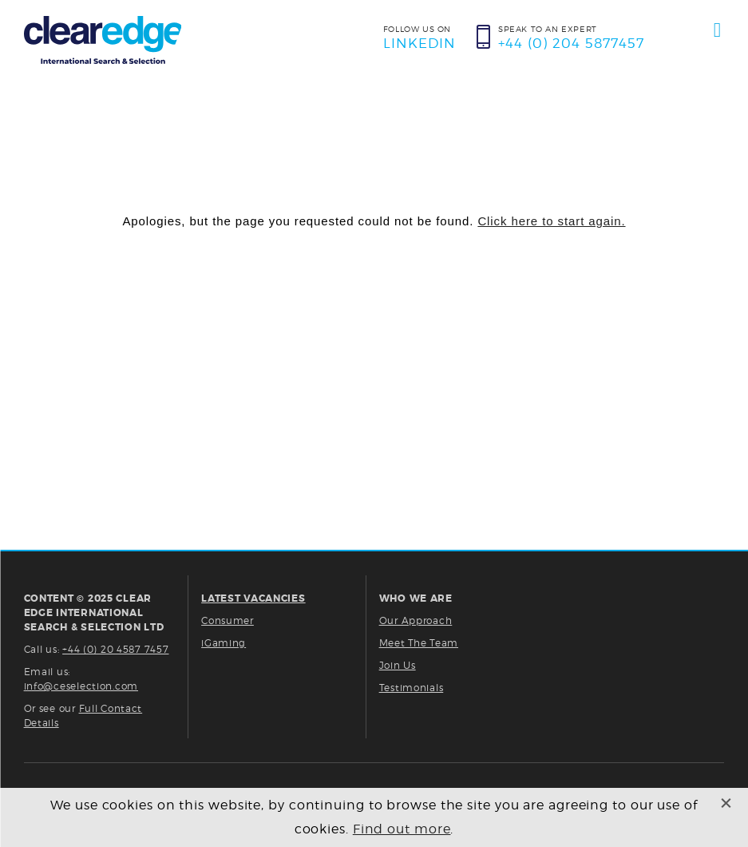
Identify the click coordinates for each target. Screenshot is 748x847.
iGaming (223, 643)
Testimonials (411, 688)
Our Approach (416, 620)
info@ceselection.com (81, 686)
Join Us (397, 665)
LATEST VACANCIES (253, 598)
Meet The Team (418, 643)
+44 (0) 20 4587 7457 (115, 649)
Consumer (227, 620)
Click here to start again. (551, 221)
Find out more (402, 829)
